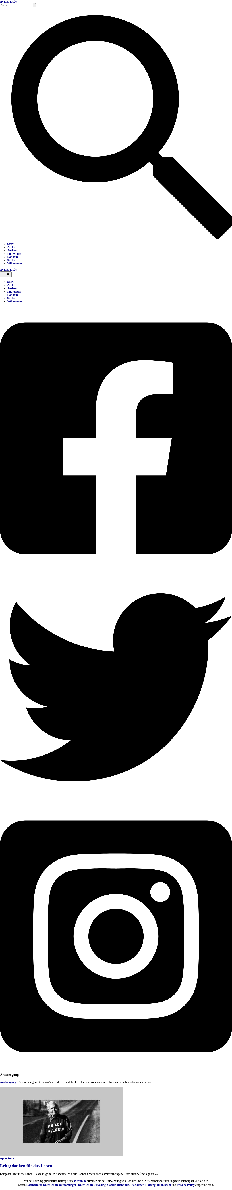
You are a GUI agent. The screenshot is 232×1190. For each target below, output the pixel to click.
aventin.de (80, 1180)
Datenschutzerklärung (92, 1184)
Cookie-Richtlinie (118, 1184)
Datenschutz (34, 1184)
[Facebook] (116, 569)
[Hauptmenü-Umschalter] (6, 274)
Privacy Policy (185, 1184)
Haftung (150, 1184)
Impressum (14, 253)
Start (10, 243)
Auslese (12, 250)
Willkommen (15, 263)
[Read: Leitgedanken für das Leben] (61, 1155)
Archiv (11, 247)
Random (12, 256)
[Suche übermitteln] (34, 5)
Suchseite (13, 260)
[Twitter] (116, 802)
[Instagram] (116, 1067)
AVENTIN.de (8, 1)
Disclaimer (137, 1184)
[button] (116, 237)
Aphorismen (7, 1158)
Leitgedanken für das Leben (26, 1165)
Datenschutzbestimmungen (60, 1184)
